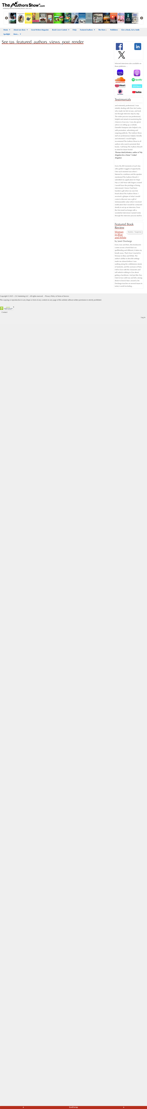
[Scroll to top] (73, 1107)
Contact (4, 312)
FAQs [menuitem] (75, 30)
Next (144, 157)
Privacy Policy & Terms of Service (57, 296)
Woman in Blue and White (120, 235)
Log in (143, 317)
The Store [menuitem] (102, 30)
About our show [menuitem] (20, 30)
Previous (113, 157)
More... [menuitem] (16, 34)
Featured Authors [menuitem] (86, 30)
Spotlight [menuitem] (6, 34)
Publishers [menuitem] (114, 30)
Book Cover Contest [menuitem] (60, 30)
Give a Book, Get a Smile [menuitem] (130, 30)
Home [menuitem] (6, 30)
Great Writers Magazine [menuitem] (40, 30)
